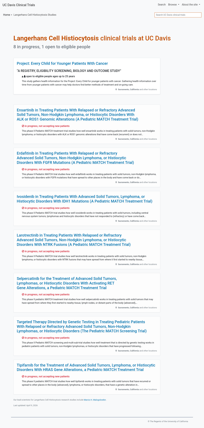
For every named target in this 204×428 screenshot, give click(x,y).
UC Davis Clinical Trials (19, 5)
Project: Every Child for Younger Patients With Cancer (62, 63)
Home (6, 14)
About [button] (190, 4)
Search (162, 4)
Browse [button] (172, 4)
